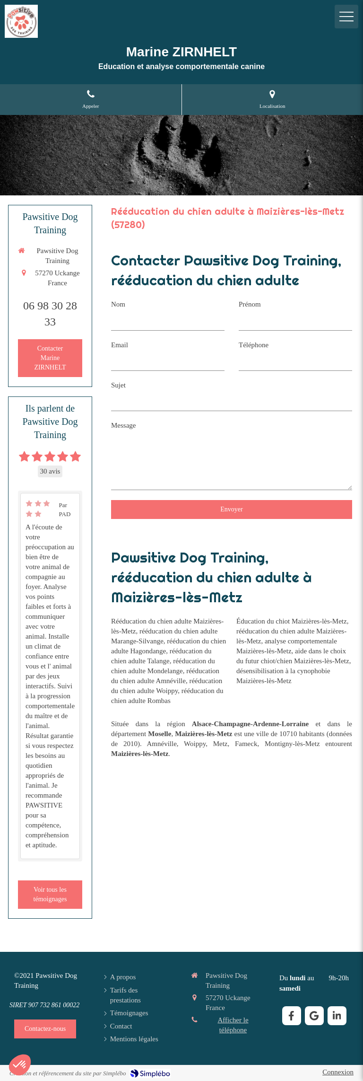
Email (119, 345)
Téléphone (253, 345)
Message (123, 425)
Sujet (118, 385)
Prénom (250, 304)
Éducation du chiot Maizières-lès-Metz (291, 621)
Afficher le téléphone (232, 1025)
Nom (118, 304)
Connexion (338, 1072)
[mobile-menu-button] (346, 16)
